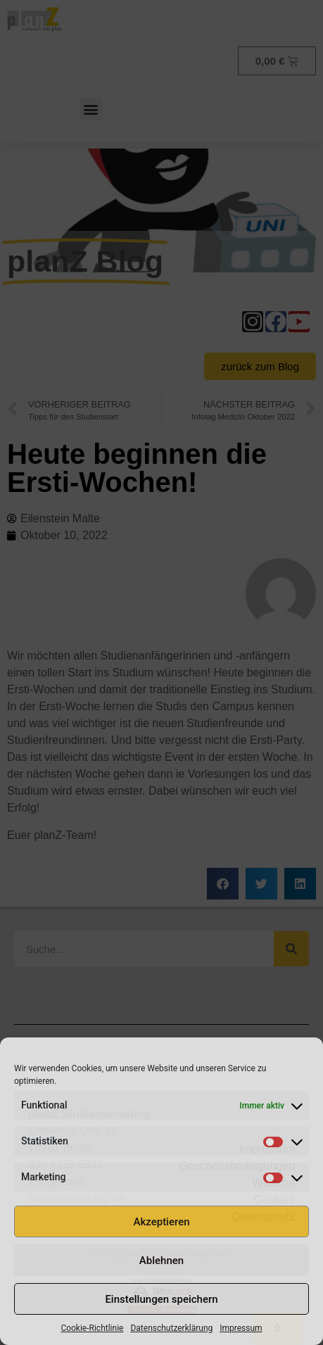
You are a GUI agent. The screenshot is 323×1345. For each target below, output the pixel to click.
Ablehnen (161, 1260)
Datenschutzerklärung (171, 1328)
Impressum (241, 1328)
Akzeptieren (161, 1221)
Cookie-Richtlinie (92, 1328)
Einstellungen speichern (161, 1299)
